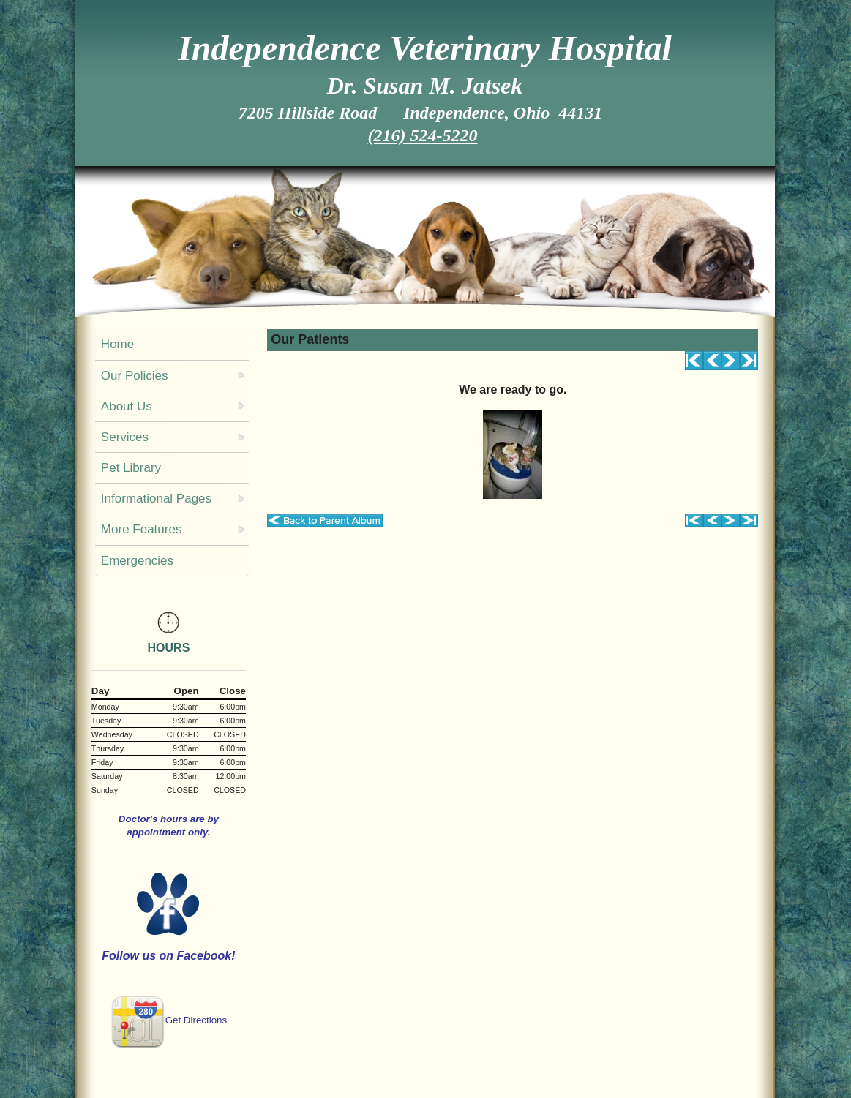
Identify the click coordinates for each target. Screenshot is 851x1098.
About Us (126, 406)
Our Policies (134, 376)
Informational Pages (156, 498)
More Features (141, 529)
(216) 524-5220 (423, 135)
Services (125, 437)
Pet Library (131, 468)
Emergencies (137, 561)
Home (117, 344)
